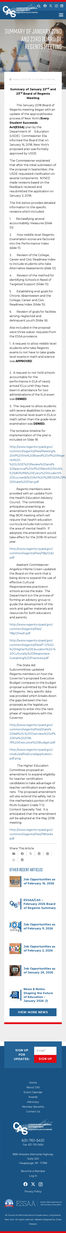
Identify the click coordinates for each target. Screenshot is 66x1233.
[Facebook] (45, 5)
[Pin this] (47, 854)
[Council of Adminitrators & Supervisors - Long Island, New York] (20, 10)
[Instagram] (56, 6)
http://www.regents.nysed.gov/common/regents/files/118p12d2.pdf (32, 553)
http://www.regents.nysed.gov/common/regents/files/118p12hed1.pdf (31, 629)
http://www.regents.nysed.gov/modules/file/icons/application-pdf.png (31, 754)
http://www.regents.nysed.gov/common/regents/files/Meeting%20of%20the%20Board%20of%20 (33, 451)
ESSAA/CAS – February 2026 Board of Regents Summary (40, 904)
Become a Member (33, 1171)
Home (33, 1082)
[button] (38, 6)
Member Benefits (33, 1106)
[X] (50, 5)
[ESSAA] (33, 1203)
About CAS (33, 1087)
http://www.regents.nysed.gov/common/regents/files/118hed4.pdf (31, 834)
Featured (50, 79)
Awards (33, 1097)
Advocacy (33, 1101)
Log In (33, 1175)
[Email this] (14, 854)
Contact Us (33, 1111)
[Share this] (22, 854)
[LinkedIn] (61, 5)
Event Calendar (33, 1092)
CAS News (39, 79)
